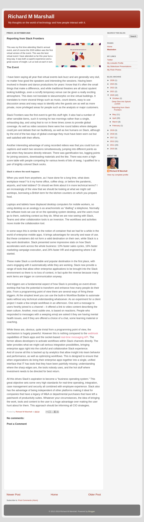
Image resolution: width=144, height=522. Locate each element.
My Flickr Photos (114, 70)
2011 (112, 145)
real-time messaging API (74, 337)
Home (54, 494)
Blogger (91, 511)
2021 (112, 91)
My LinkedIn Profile (115, 63)
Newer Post (13, 494)
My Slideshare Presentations (119, 66)
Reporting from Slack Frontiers (121, 108)
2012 (112, 141)
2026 (112, 80)
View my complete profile (117, 175)
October (116, 98)
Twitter (110, 60)
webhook (93, 333)
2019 (112, 130)
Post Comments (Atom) (28, 500)
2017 (112, 137)
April (114, 118)
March (115, 122)
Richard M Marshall (31, 16)
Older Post (94, 494)
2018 (112, 134)
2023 (112, 84)
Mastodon (111, 49)
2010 (112, 149)
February (116, 126)
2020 (112, 95)
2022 (112, 88)
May (114, 114)
